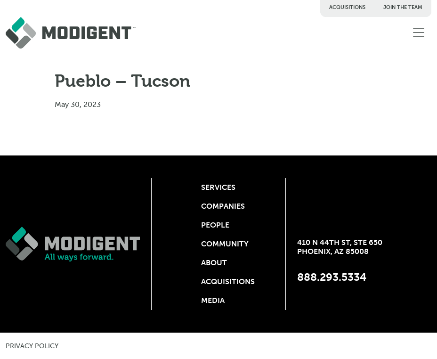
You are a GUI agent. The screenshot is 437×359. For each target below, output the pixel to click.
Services (218, 187)
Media (213, 300)
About (214, 262)
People (215, 224)
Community (218, 243)
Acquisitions (347, 7)
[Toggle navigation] (418, 32)
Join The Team (402, 7)
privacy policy (32, 346)
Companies (218, 206)
